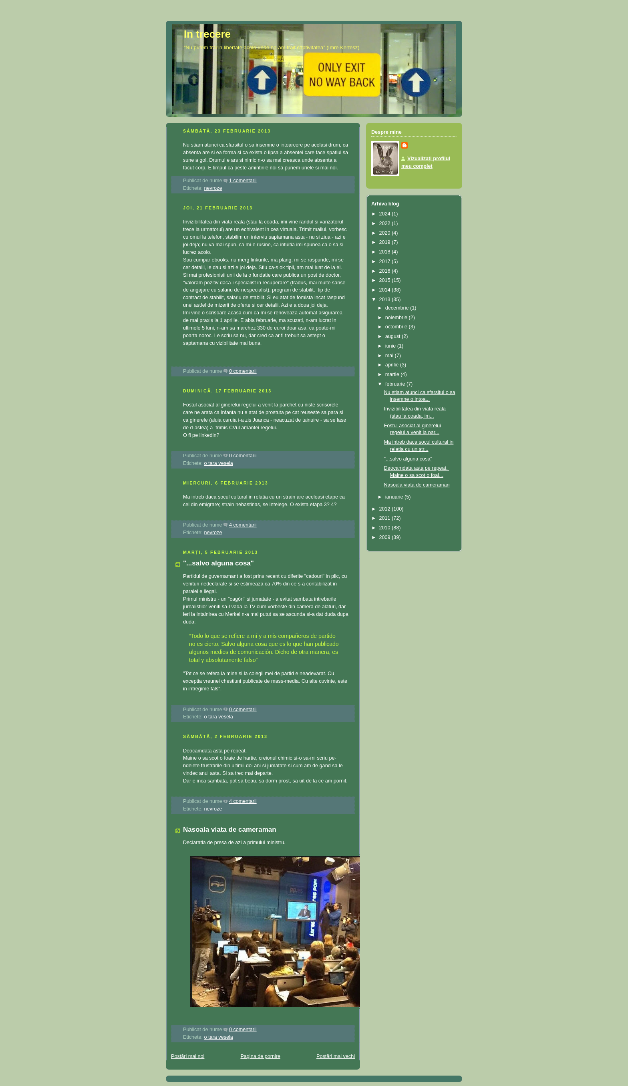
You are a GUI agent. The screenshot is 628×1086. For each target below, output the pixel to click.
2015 (385, 280)
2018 (385, 252)
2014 (385, 290)
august (393, 336)
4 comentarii (243, 525)
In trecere (207, 34)
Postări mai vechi (335, 1056)
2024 (385, 214)
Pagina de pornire (260, 1056)
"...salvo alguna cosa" (218, 563)
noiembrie (397, 317)
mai (390, 355)
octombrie (397, 327)
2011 (385, 518)
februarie (396, 384)
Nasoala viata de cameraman (229, 829)
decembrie (397, 308)
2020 (385, 233)
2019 (385, 242)
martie (393, 374)
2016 (385, 271)
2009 (385, 537)
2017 (385, 261)
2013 (385, 299)
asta (218, 751)
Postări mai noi (187, 1056)
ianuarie (395, 497)
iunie (391, 346)
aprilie (392, 365)
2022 (385, 223)
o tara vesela (218, 463)
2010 (385, 528)
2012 (385, 509)
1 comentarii (243, 180)
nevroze (213, 188)
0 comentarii (243, 371)
